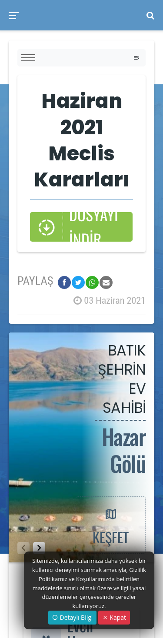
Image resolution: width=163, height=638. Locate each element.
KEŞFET (111, 524)
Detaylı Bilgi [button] (72, 617)
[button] (39, 548)
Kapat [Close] (114, 617)
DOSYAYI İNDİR (78, 227)
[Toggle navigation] (136, 58)
